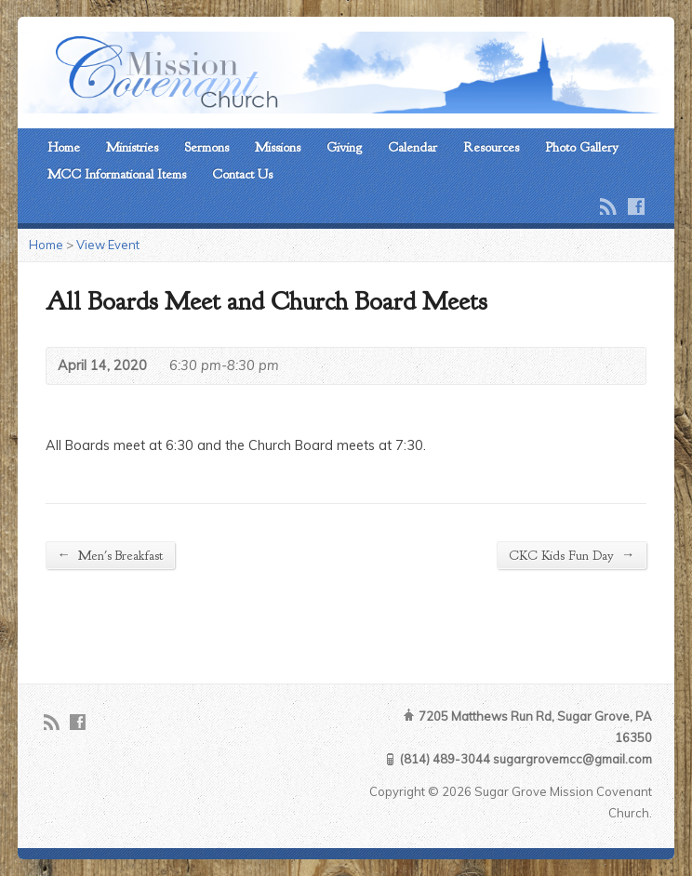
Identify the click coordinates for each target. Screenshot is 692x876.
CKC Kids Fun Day (571, 555)
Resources (491, 147)
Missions (277, 147)
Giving (344, 147)
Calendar (412, 147)
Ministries (132, 147)
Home (63, 147)
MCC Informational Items (116, 174)
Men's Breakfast (110, 555)
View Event (108, 244)
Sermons (206, 147)
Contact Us (242, 174)
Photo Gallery (582, 147)
